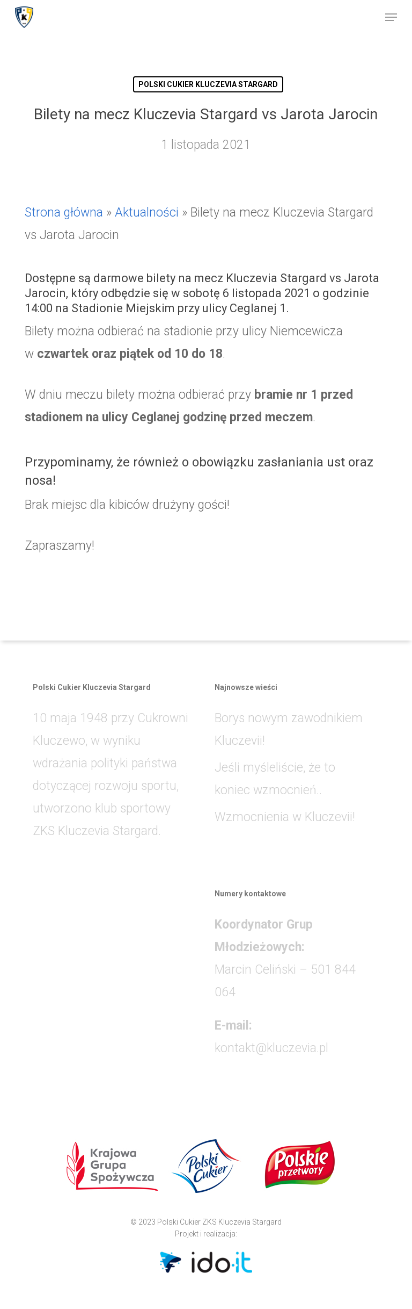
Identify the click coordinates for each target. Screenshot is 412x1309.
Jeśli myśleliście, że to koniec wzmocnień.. (275, 778)
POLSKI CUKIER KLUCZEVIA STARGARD (208, 84)
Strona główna (64, 212)
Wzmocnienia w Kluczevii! (285, 817)
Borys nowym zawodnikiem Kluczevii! (289, 729)
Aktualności (147, 212)
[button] (391, 17)
